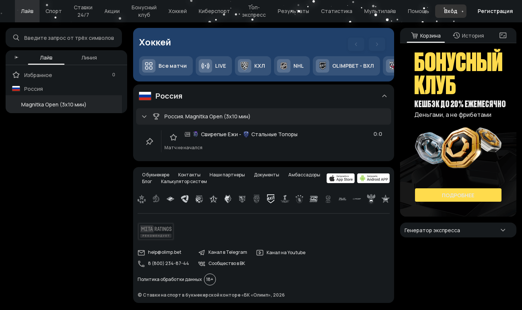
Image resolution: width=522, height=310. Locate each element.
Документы (267, 176)
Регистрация (495, 11)
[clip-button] (150, 141)
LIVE (212, 66)
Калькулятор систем (184, 182)
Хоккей (178, 11)
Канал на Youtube (281, 253)
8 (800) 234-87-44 (163, 265)
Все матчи (164, 66)
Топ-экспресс (254, 11)
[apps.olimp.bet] (340, 179)
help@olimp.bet (160, 253)
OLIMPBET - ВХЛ (345, 66)
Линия (89, 57)
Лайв (27, 11)
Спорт (53, 11)
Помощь (418, 11)
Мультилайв (380, 11)
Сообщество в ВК (221, 265)
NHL (290, 66)
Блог (147, 182)
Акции (112, 11)
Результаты (293, 11)
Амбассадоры (305, 176)
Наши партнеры (227, 176)
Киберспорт (214, 11)
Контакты (190, 176)
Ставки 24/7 (83, 11)
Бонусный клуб (144, 11)
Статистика (336, 11)
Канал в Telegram (223, 253)
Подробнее (458, 195)
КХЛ (251, 66)
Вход (450, 11)
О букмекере (156, 176)
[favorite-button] (174, 137)
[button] (17, 58)
